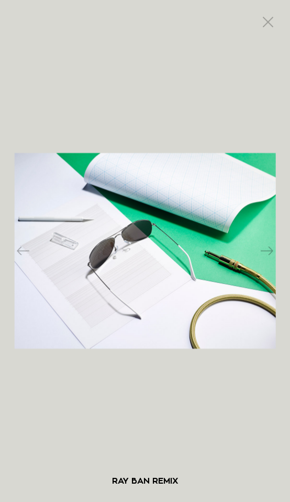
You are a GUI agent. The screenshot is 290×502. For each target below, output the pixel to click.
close (268, 22)
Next (267, 251)
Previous (23, 251)
